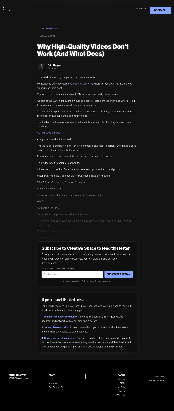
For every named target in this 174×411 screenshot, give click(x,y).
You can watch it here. (49, 132)
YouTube (121, 387)
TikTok (122, 383)
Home (51, 379)
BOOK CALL (160, 10)
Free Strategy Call (56, 387)
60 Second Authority (81, 83)
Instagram (121, 379)
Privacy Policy (159, 376)
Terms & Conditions (156, 380)
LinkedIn (121, 391)
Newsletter (141, 9)
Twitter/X (121, 395)
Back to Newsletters (49, 29)
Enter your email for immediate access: (59, 269)
